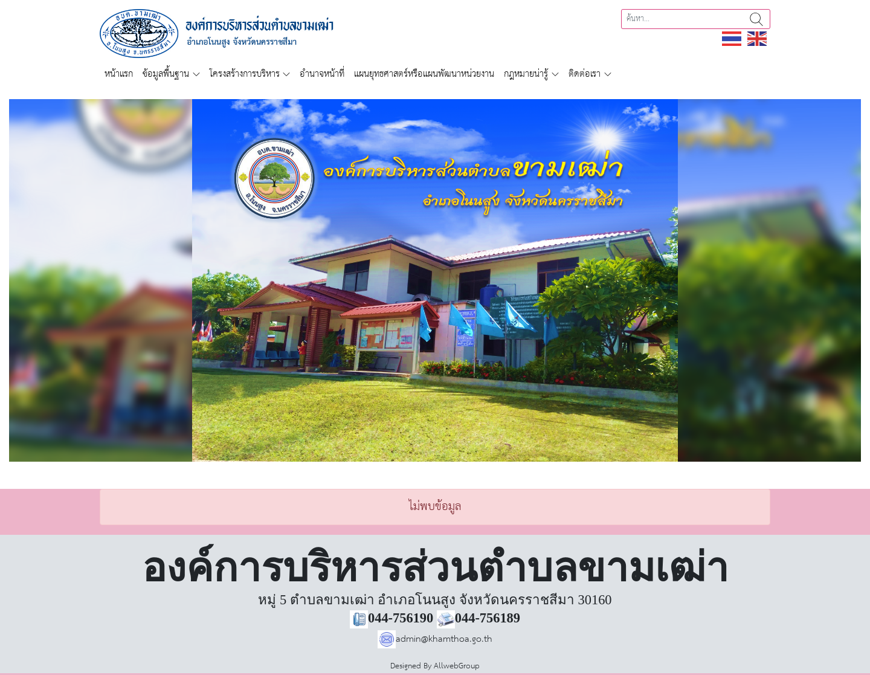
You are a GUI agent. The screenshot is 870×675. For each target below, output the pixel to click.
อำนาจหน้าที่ (322, 74)
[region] (435, 280)
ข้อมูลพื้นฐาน (166, 74)
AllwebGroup (457, 666)
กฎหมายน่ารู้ (526, 74)
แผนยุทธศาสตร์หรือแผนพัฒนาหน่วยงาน (424, 74)
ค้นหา (756, 19)
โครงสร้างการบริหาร (245, 74)
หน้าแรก (119, 74)
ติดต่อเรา (585, 74)
